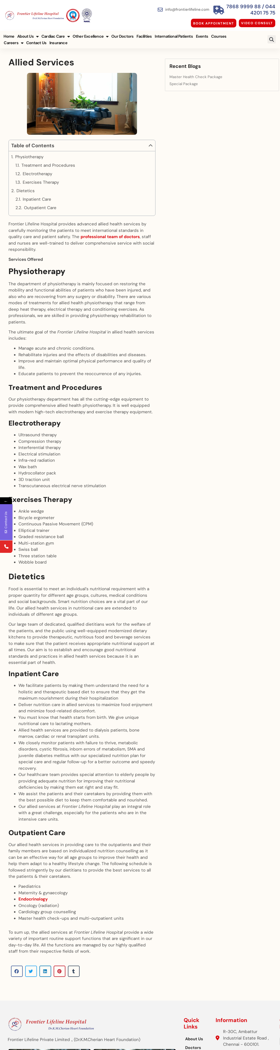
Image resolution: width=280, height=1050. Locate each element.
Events (201, 34)
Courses (218, 34)
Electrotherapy (38, 190)
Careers (238, 34)
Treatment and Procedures (48, 182)
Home (8, 34)
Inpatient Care (37, 216)
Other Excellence (90, 34)
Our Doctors (122, 34)
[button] (272, 37)
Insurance (35, 40)
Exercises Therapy (41, 199)
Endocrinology (33, 833)
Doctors (98, 977)
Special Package (229, 80)
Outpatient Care (40, 224)
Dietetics (25, 207)
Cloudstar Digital (258, 1041)
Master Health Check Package (241, 73)
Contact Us (13, 40)
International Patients (173, 34)
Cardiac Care (55, 34)
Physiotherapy (29, 173)
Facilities (143, 34)
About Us (27, 34)
